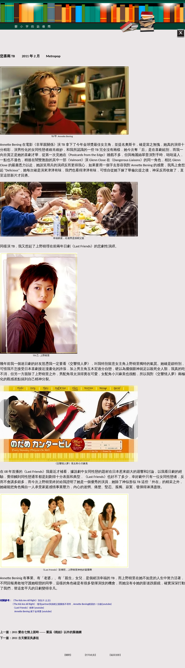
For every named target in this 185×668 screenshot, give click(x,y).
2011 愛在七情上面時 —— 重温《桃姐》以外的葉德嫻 (46, 632)
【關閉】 (67, 655)
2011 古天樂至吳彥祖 (25, 638)
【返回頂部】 (115, 655)
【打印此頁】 (90, 655)
